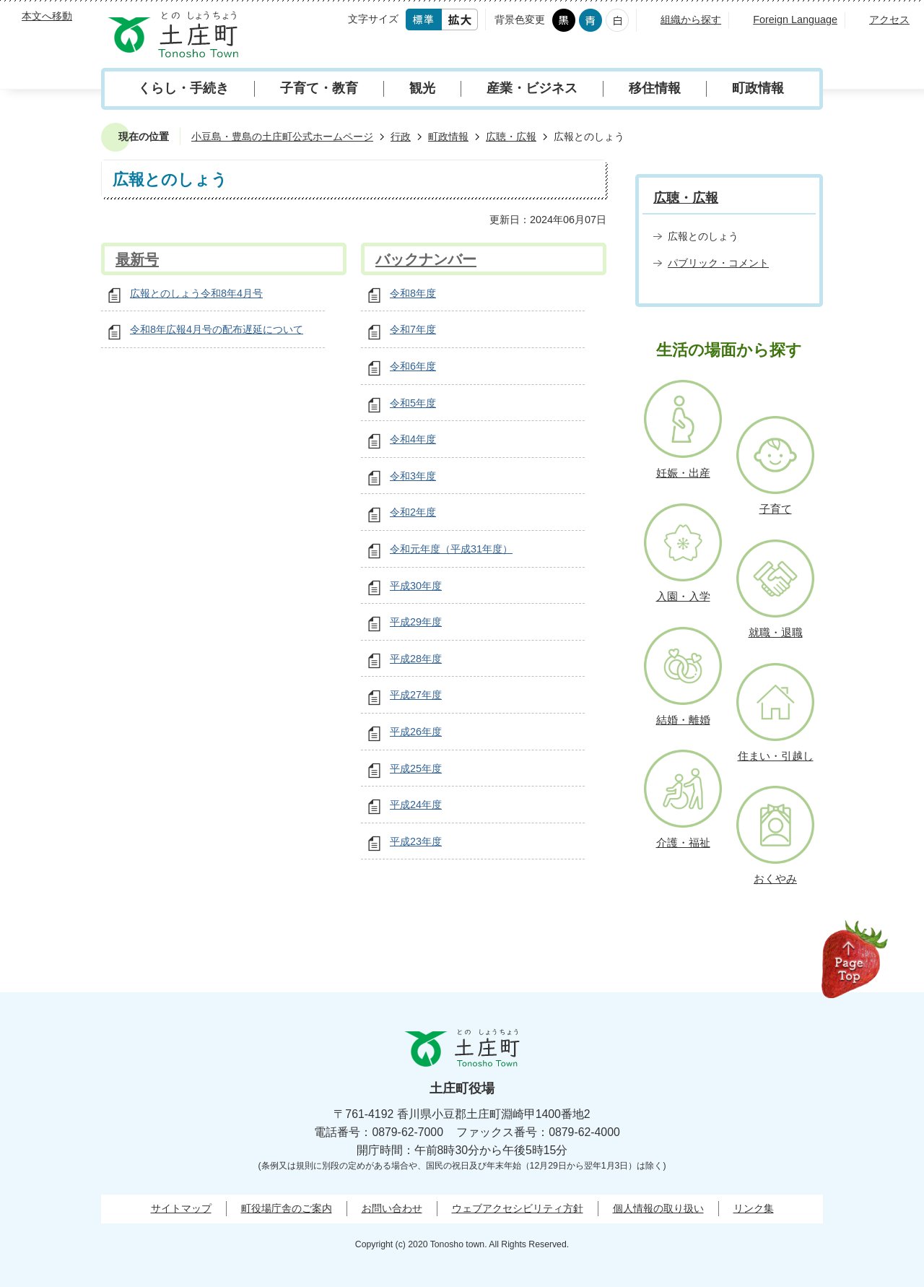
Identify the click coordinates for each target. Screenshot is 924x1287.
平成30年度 (416, 586)
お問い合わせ (392, 1208)
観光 (422, 88)
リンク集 (753, 1208)
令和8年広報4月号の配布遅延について (216, 329)
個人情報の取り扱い (658, 1208)
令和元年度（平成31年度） (451, 549)
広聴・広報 (511, 136)
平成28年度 (416, 658)
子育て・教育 (319, 88)
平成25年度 (416, 768)
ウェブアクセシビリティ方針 (517, 1208)
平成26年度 (416, 731)
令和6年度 (413, 366)
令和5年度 (413, 403)
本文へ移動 (47, 16)
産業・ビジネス (532, 88)
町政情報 (758, 88)
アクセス (889, 19)
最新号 (137, 259)
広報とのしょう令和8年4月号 (196, 293)
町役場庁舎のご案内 (286, 1208)
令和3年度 (413, 476)
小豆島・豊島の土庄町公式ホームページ (282, 136)
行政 (401, 136)
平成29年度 (416, 622)
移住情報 (655, 88)
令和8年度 (413, 293)
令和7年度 (413, 329)
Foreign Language (795, 19)
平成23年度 (416, 841)
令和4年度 (413, 439)
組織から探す (691, 19)
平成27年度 (416, 695)
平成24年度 (416, 804)
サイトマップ (181, 1208)
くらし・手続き (183, 88)
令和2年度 (413, 512)
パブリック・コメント (718, 263)
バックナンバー (425, 259)
